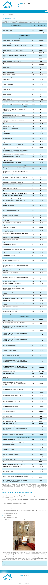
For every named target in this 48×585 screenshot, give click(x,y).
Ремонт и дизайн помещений (7, 8)
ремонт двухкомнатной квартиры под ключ (34, 554)
